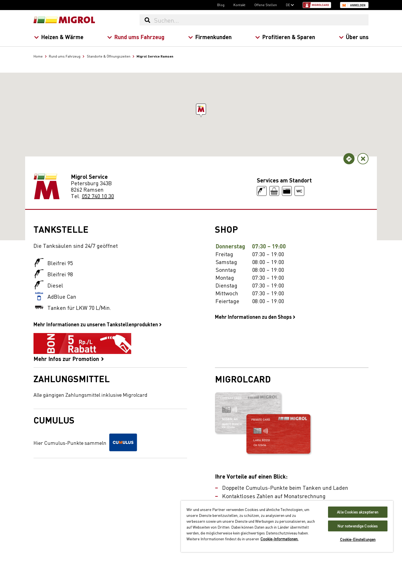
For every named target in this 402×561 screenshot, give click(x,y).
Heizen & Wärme (58, 37)
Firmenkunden (209, 37)
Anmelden (357, 5)
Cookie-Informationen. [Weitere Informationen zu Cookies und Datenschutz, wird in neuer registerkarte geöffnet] (279, 538)
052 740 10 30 (98, 195)
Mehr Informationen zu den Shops (255, 316)
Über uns (353, 37)
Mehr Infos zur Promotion (82, 347)
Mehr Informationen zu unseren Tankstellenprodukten (98, 324)
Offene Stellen (265, 5)
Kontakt (239, 5)
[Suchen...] (261, 19)
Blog (220, 5)
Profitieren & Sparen (285, 37)
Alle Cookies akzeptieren (357, 512)
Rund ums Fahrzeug (135, 37)
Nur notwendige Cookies (358, 526)
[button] (201, 109)
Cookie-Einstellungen (358, 539)
